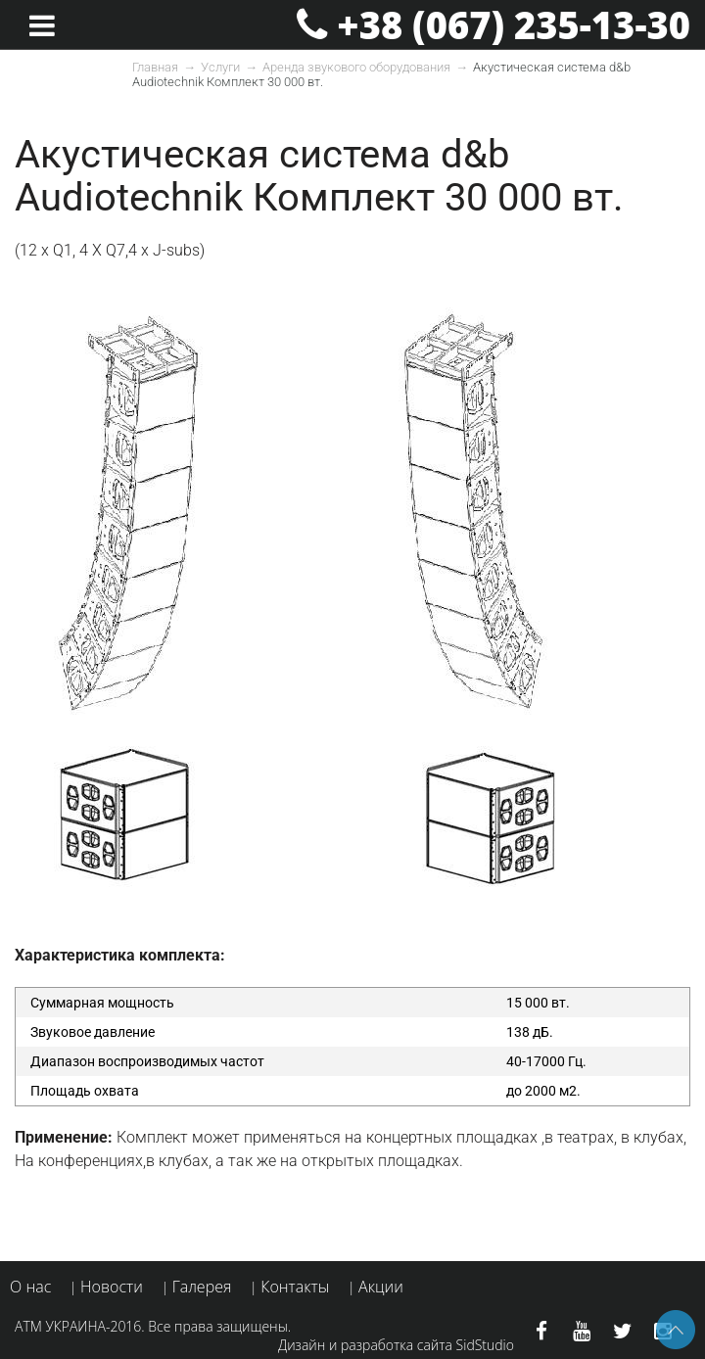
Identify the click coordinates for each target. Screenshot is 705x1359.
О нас (30, 1286)
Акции (380, 1286)
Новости (111, 1286)
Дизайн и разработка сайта (365, 1345)
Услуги (220, 67)
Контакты (294, 1286)
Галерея (202, 1286)
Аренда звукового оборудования (356, 67)
